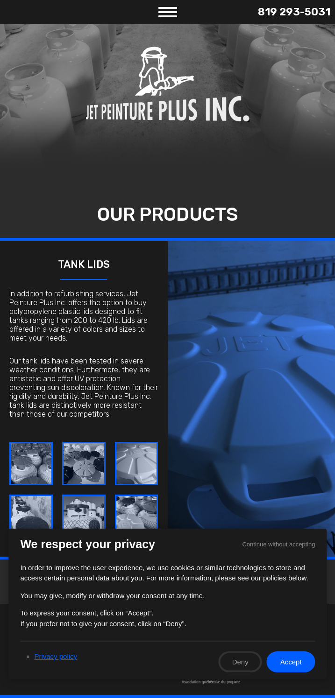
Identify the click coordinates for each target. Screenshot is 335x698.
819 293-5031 (294, 12)
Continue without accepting (278, 544)
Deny (240, 662)
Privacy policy (55, 656)
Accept (290, 662)
